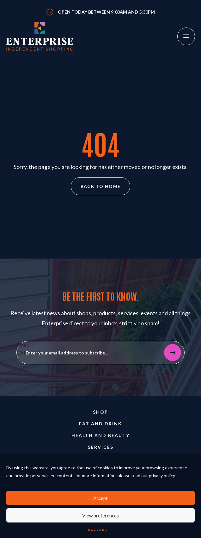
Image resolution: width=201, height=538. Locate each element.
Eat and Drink (100, 423)
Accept (100, 498)
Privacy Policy (97, 530)
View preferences (100, 515)
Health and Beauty (100, 435)
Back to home (101, 186)
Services (100, 447)
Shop (100, 412)
